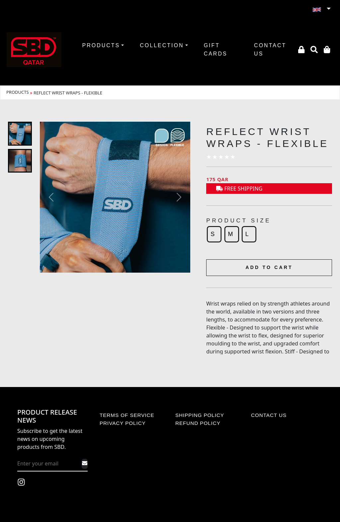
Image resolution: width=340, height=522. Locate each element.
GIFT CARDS (215, 50)
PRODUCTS (17, 92)
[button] (321, 9)
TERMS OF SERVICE (127, 415)
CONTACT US (270, 50)
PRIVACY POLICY (123, 423)
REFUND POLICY (197, 423)
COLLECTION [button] (162, 45)
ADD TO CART (269, 267)
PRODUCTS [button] (101, 45)
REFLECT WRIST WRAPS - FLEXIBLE (68, 93)
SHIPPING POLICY (199, 415)
